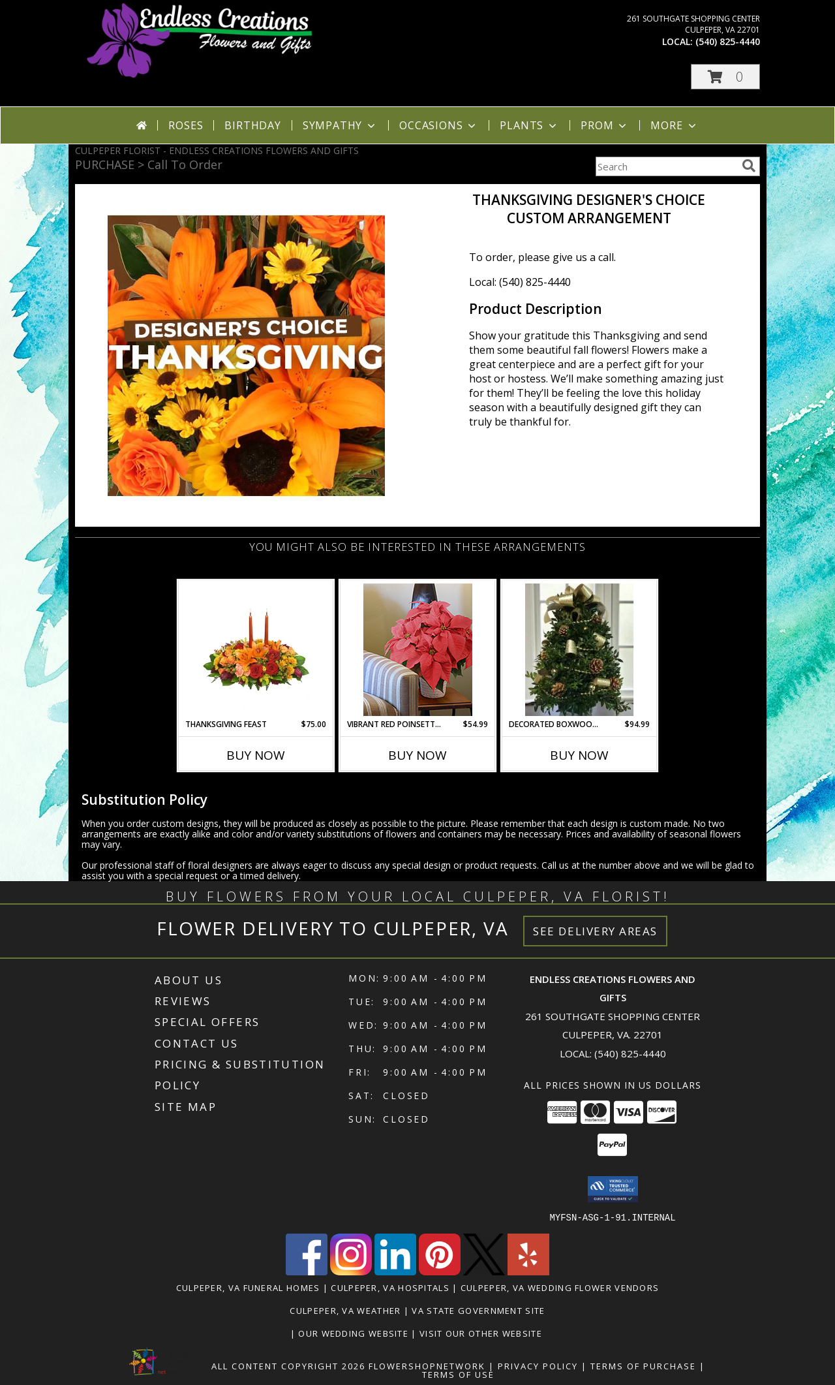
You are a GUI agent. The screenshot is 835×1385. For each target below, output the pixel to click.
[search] (748, 166)
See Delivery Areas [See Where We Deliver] (595, 931)
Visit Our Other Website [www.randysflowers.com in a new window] (482, 1333)
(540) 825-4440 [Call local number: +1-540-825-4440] (727, 41)
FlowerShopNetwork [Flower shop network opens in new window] (427, 1365)
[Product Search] (666, 166)
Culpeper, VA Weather (345, 1310)
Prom (605, 125)
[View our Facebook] (306, 1271)
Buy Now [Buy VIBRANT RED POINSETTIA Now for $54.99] (417, 755)
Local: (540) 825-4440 (520, 282)
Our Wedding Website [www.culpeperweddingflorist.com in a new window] (354, 1333)
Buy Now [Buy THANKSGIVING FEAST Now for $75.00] (255, 755)
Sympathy (340, 125)
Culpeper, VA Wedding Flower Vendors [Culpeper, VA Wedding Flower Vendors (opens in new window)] (560, 1287)
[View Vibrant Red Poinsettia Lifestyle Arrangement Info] (417, 650)
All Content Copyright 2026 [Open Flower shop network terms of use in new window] (288, 1365)
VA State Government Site (478, 1310)
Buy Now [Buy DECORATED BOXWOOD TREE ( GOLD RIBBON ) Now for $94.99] (579, 755)
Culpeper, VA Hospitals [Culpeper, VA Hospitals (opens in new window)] (390, 1287)
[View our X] (484, 1271)
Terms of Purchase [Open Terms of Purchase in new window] (643, 1365)
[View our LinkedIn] (395, 1271)
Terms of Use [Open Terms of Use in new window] (458, 1374)
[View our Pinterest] (440, 1271)
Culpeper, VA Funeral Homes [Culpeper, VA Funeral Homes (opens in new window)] (248, 1287)
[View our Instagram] (351, 1271)
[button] (725, 76)
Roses (185, 125)
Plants (529, 125)
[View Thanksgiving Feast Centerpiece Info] (256, 649)
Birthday (252, 125)
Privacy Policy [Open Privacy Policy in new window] (538, 1365)
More (674, 125)
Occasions (438, 125)
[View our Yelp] (528, 1271)
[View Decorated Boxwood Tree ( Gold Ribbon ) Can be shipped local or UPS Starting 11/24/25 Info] (579, 650)
